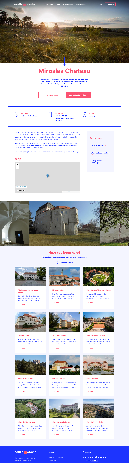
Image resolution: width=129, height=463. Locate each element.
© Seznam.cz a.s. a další (74, 192)
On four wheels (97, 146)
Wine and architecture (100, 153)
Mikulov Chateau (58, 290)
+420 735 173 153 (61, 116)
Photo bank (52, 460)
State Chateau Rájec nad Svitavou (98, 290)
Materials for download (56, 457)
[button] (47, 176)
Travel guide (80, 4)
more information (52, 95)
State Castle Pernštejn (94, 422)
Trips (58, 4)
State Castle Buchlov (25, 379)
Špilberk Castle (23, 335)
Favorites (111, 4)
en (101, 4)
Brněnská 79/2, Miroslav (29, 116)
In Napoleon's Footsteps (96, 162)
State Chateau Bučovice (61, 422)
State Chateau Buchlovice (95, 335)
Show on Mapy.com (21, 186)
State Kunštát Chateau (26, 422)
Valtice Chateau (92, 379)
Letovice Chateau (58, 379)
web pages (92, 116)
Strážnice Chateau (59, 335)
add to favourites (79, 95)
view (23, 304)
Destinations (68, 4)
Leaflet (64, 192)
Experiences (48, 4)
